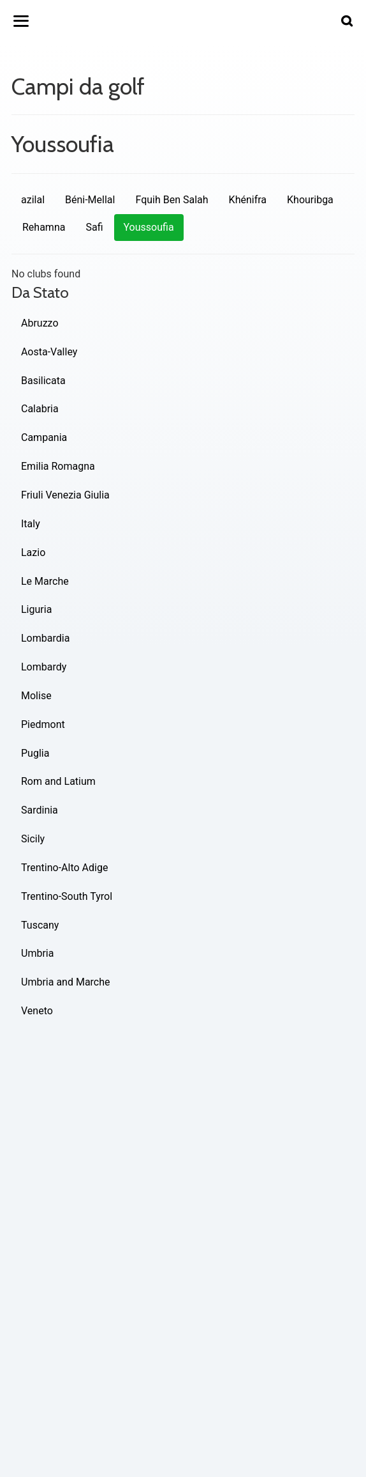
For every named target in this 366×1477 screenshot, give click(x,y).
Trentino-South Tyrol (66, 896)
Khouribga (310, 200)
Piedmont (43, 724)
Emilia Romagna (58, 466)
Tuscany (40, 925)
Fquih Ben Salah (171, 200)
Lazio (33, 552)
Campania (44, 437)
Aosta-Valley (49, 352)
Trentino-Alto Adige (64, 868)
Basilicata (43, 381)
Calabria (40, 409)
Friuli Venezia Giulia (65, 495)
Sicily (33, 839)
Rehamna (43, 227)
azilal (33, 200)
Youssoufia (149, 227)
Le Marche (45, 581)
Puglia (35, 753)
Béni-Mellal (90, 200)
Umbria (37, 953)
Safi (94, 227)
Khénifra (248, 200)
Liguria (36, 609)
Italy (30, 524)
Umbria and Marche (65, 982)
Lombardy (43, 667)
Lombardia (45, 638)
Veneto (37, 1011)
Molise (36, 696)
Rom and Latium (58, 781)
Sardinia (39, 810)
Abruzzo (40, 323)
